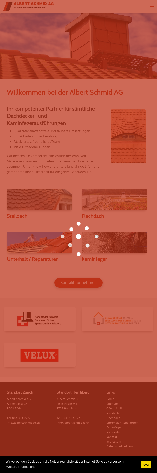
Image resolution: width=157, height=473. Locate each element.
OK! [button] (146, 464)
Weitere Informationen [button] (21, 466)
